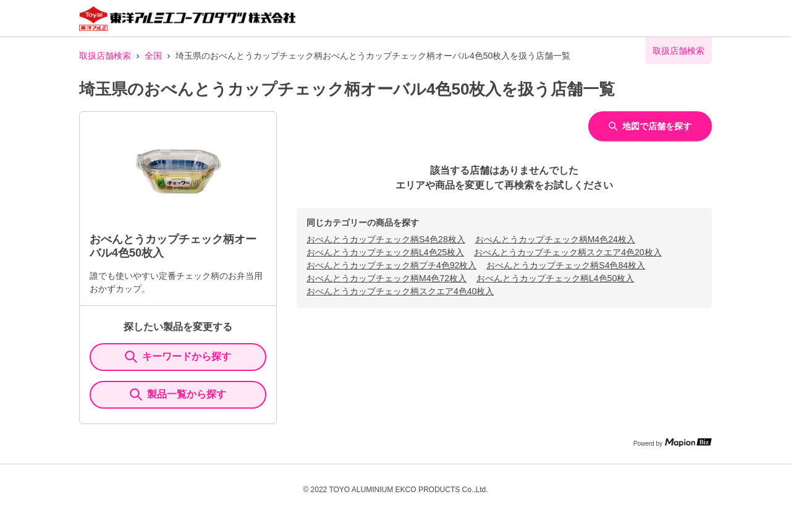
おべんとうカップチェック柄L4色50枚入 (555, 278)
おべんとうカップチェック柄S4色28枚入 (386, 239)
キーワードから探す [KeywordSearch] (178, 357)
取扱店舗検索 (105, 56)
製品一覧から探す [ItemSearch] (178, 394)
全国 (153, 56)
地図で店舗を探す (650, 126)
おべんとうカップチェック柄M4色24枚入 (555, 239)
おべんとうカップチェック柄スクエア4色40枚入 (400, 291)
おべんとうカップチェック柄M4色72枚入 (387, 278)
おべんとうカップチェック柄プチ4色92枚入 (391, 265)
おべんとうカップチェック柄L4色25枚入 (385, 252)
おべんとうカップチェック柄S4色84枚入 (565, 265)
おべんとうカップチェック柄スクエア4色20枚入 (567, 252)
